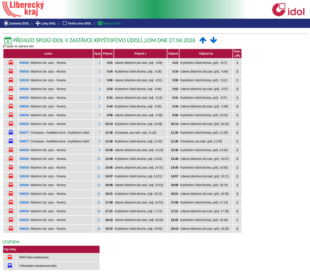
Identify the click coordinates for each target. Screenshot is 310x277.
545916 (24, 63)
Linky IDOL (45, 23)
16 (98, 211)
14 (98, 194)
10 (98, 159)
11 (98, 167)
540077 (24, 132)
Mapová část (109, 23)
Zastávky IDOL (16, 23)
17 (98, 220)
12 (98, 176)
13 (98, 185)
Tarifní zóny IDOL (77, 23)
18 (98, 228)
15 (98, 202)
